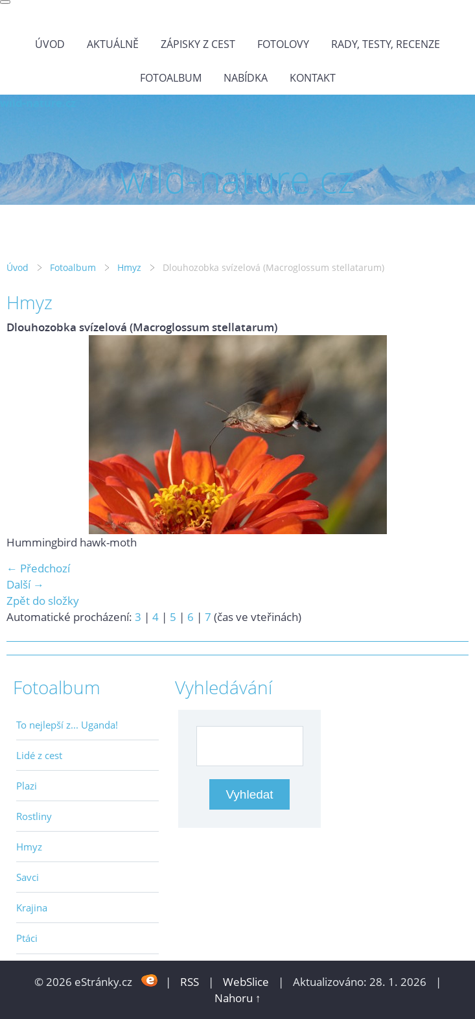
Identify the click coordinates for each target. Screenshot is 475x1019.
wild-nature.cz (38, 102)
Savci (27, 877)
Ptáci (27, 937)
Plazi (26, 785)
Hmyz (129, 267)
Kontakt (313, 78)
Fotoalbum (171, 78)
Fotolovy (283, 44)
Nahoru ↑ (237, 997)
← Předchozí (38, 568)
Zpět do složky (42, 600)
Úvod (50, 44)
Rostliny (34, 816)
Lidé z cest (39, 755)
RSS (189, 981)
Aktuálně (113, 44)
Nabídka (246, 78)
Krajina (31, 907)
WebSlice (246, 981)
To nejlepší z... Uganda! (67, 724)
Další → (25, 584)
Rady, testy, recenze (385, 44)
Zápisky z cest (198, 44)
